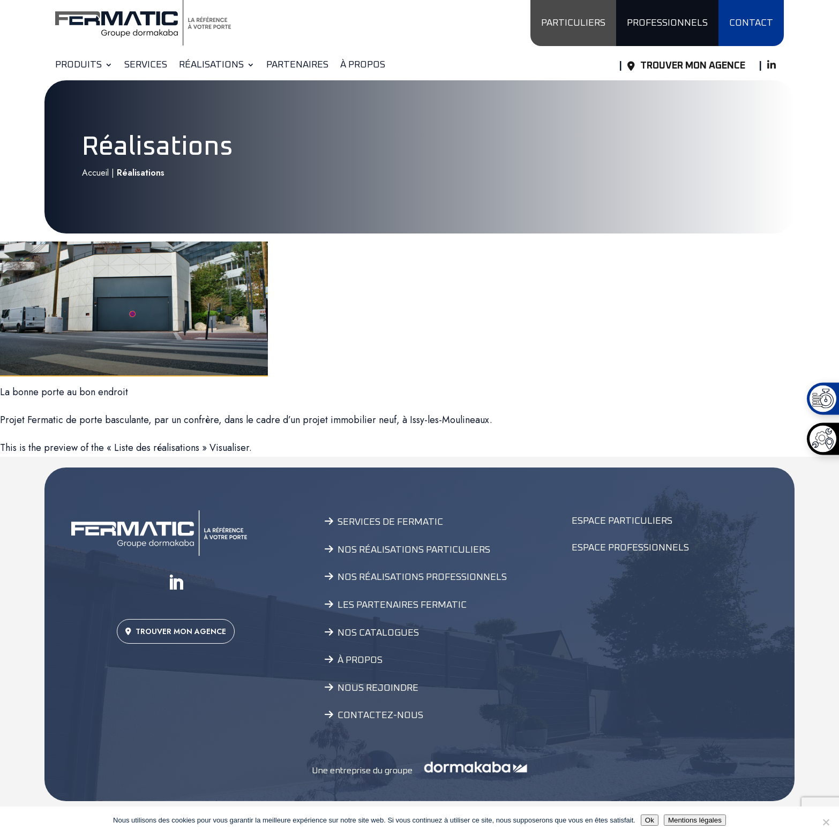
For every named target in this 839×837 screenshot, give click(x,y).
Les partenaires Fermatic (402, 605)
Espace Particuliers (622, 521)
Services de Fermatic (390, 522)
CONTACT (751, 23)
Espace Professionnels (630, 548)
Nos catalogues (378, 633)
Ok (649, 820)
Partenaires (297, 65)
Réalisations (211, 65)
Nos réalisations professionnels (422, 577)
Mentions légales (695, 820)
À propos (362, 65)
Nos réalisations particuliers (414, 550)
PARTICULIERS (573, 23)
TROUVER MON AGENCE (175, 631)
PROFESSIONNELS (667, 23)
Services (145, 65)
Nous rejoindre (378, 688)
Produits (78, 65)
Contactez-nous (380, 715)
